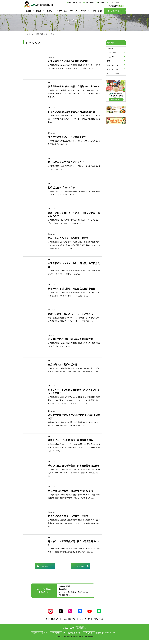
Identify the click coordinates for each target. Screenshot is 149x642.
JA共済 (83, 10)
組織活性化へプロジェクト (61, 187)
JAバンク (73, 10)
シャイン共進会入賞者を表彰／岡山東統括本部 (71, 111)
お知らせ (110, 48)
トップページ (28, 34)
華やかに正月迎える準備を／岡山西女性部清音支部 (74, 465)
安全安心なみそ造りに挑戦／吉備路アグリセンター (74, 86)
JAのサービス (62, 10)
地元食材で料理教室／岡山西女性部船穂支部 (70, 490)
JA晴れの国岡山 (96, 10)
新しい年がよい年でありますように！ (67, 162)
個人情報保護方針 (69, 621)
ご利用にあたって (52, 621)
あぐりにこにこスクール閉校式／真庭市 (68, 516)
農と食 (28, 10)
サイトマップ (85, 621)
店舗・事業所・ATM (74, 3)
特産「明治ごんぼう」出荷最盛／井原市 (68, 238)
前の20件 (45, 566)
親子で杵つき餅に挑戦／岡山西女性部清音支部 (71, 288)
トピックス (110, 57)
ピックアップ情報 (113, 73)
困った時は (101, 3)
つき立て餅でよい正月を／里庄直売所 (67, 137)
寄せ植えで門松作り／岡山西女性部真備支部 (70, 339)
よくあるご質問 (114, 3)
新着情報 (39, 34)
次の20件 (80, 566)
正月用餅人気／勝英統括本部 (62, 364)
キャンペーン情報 (113, 69)
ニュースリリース (112, 65)
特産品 (38, 10)
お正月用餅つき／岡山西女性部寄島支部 (68, 61)
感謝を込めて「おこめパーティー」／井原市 (70, 313)
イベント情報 (111, 53)
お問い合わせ (89, 3)
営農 (108, 61)
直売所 (49, 10)
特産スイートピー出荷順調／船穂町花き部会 (70, 440)
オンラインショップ (115, 10)
